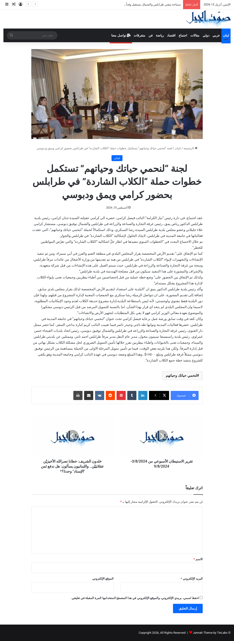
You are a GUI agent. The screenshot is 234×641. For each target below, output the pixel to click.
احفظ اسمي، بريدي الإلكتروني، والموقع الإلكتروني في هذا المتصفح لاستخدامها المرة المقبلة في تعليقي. (135, 598)
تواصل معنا (120, 35)
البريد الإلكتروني (192, 578)
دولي (206, 35)
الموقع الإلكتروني (103, 578)
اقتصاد (171, 35)
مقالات (194, 35)
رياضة (160, 35)
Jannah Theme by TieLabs (210, 632)
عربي (216, 35)
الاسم (198, 559)
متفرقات (139, 35)
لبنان (226, 35)
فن (151, 35)
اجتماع (183, 35)
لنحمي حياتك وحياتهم (181, 375)
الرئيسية (190, 148)
